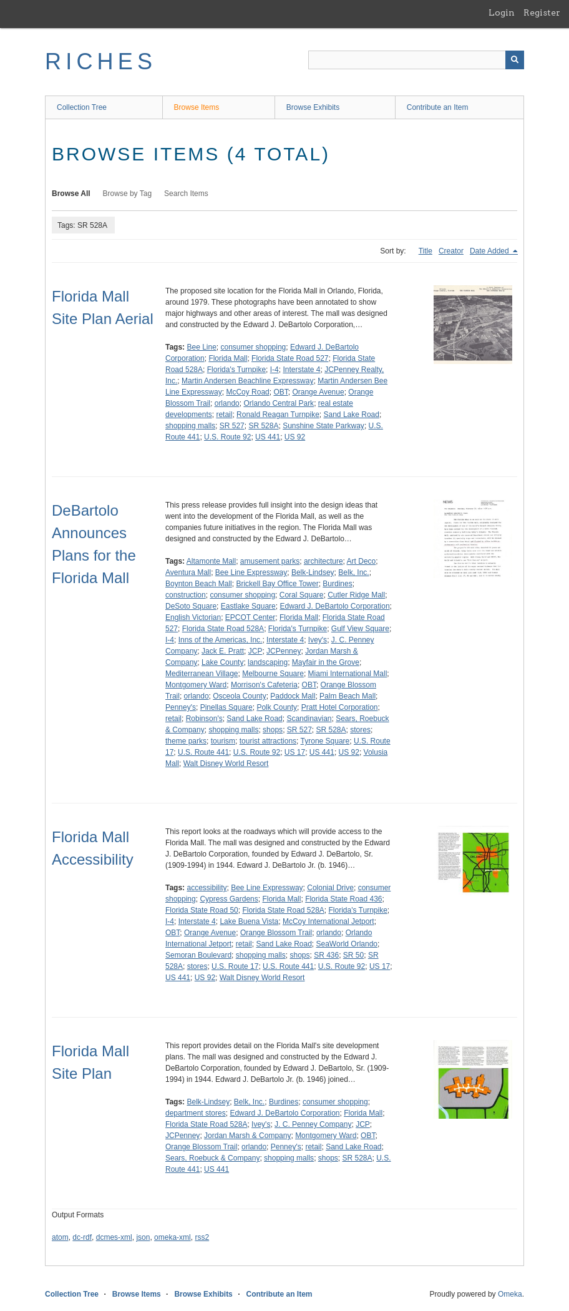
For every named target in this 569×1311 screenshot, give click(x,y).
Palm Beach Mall (347, 696)
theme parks (186, 741)
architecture (323, 561)
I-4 (274, 369)
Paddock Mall (292, 696)
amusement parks (269, 561)
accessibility (206, 887)
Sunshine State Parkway (323, 425)
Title (425, 251)
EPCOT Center (250, 617)
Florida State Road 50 (201, 910)
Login (502, 12)
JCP (255, 651)
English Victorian (193, 617)
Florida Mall (227, 358)
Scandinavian (308, 718)
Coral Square (302, 595)
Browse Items (197, 107)
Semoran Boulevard (198, 955)
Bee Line (201, 347)
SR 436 (326, 955)
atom (60, 1237)
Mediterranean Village (201, 673)
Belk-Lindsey (312, 572)
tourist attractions (268, 741)
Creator (451, 251)
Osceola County (239, 696)
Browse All (71, 193)
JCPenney (283, 651)
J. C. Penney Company (313, 1124)
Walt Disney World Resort (226, 763)
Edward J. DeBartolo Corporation (334, 606)
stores (360, 729)
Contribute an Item (438, 107)
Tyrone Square (325, 741)
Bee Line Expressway (251, 572)
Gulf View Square (360, 628)
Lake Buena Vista (249, 921)
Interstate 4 (301, 369)
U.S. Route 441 (203, 752)
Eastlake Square (248, 606)
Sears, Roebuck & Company (212, 1158)
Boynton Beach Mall (198, 583)
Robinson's (204, 718)
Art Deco (361, 561)
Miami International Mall (347, 673)
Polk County (276, 707)
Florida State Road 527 (289, 358)
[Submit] (514, 60)
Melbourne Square (273, 673)
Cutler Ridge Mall (356, 595)
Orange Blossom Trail (276, 932)
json (143, 1237)
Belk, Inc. (353, 572)
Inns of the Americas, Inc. (220, 640)
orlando (227, 403)
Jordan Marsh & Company (247, 1135)
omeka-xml (172, 1237)
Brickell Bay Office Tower (277, 583)
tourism (223, 741)
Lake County (222, 662)
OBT (280, 392)
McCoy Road (247, 392)
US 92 (294, 437)
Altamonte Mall (211, 561)
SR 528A (263, 425)
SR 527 (232, 425)
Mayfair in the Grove (325, 662)
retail (224, 414)
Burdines (337, 583)
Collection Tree (82, 107)
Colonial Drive (330, 887)
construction (185, 595)
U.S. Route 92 (227, 437)
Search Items (186, 193)
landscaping (268, 662)
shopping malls (190, 425)
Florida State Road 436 (343, 899)
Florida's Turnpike (236, 369)
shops (273, 729)
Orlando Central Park (278, 403)
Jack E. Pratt (223, 651)
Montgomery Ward (195, 684)
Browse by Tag (127, 193)
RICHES (101, 61)
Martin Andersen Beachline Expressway (247, 380)
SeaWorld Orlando (347, 944)
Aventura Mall (188, 572)
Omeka (510, 1294)
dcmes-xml (114, 1237)
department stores (195, 1113)
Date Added (490, 251)
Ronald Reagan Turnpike (277, 414)
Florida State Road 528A (223, 628)
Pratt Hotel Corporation (339, 707)
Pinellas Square (226, 707)
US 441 (267, 437)
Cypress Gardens (229, 899)
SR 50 (353, 955)
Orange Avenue (318, 392)
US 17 (294, 752)
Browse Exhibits (312, 107)
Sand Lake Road (351, 414)
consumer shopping (253, 347)
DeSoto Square (190, 606)
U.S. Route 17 (235, 966)
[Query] (416, 60)
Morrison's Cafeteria (264, 684)
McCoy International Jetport (328, 921)
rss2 (202, 1237)
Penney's (180, 707)
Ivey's (317, 640)
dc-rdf (82, 1237)
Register (541, 12)
